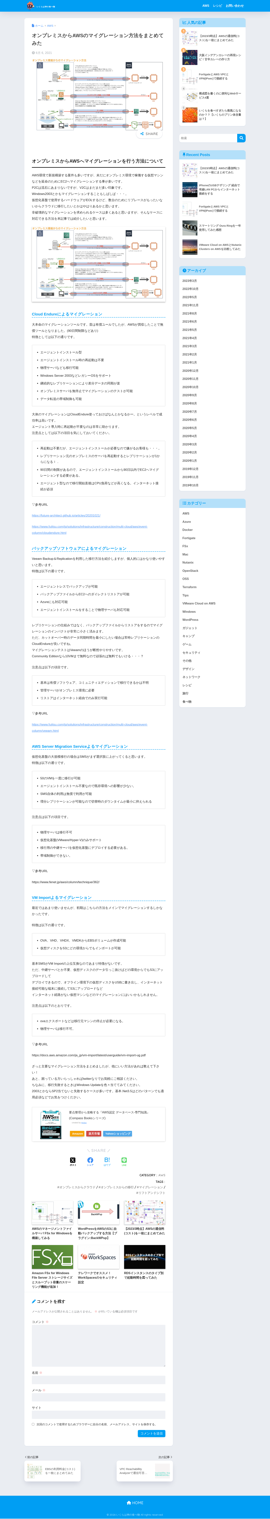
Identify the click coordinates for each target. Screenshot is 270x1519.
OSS (185, 586)
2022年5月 (190, 297)
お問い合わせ (235, 5)
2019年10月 (190, 490)
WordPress (190, 628)
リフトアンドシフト (151, 1193)
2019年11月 (190, 482)
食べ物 (187, 712)
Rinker (84, 1123)
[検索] (241, 138)
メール (39, 1390)
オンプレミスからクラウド (77, 1187)
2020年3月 (190, 448)
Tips (185, 603)
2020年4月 (190, 440)
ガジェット (190, 636)
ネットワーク (192, 687)
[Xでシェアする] (73, 1162)
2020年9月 (190, 398)
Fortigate (189, 544)
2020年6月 (190, 423)
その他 (187, 670)
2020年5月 (190, 432)
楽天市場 (98, 1133)
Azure (186, 527)
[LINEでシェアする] (124, 1162)
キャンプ (188, 645)
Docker (187, 536)
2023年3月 (190, 281)
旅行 (185, 704)
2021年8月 (190, 314)
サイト (36, 1408)
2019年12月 (190, 474)
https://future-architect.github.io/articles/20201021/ (67, 515)
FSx (185, 552)
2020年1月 (190, 465)
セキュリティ (192, 662)
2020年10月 (190, 390)
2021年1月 (190, 365)
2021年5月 (190, 331)
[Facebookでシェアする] (90, 1162)
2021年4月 (190, 339)
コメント (40, 1322)
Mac (185, 561)
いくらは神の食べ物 (52, 5)
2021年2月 (190, 356)
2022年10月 (190, 289)
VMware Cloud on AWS (199, 611)
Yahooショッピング (126, 1133)
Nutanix (188, 569)
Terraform (189, 594)
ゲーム (187, 653)
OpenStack (190, 578)
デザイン (188, 678)
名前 (37, 1373)
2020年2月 (190, 457)
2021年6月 (190, 322)
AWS (205, 5)
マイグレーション (151, 1187)
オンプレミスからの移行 (117, 1187)
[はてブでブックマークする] (107, 1162)
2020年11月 (190, 381)
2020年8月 (190, 406)
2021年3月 (190, 348)
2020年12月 (190, 373)
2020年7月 (190, 415)
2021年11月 (190, 306)
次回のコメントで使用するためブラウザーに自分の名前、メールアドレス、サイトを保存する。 (97, 1424)
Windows (189, 620)
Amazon (79, 1133)
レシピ (217, 5)
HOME (135, 1502)
